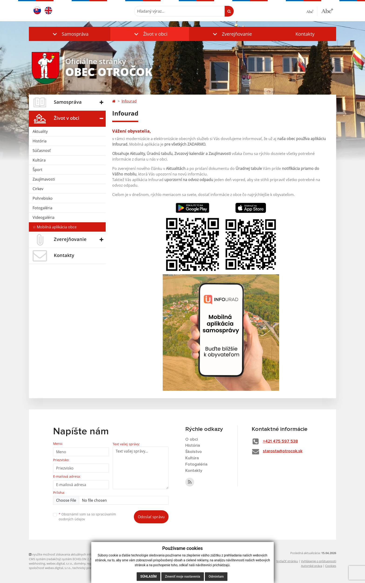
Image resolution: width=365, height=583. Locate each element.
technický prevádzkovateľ (90, 568)
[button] (69, 34)
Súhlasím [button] (148, 576)
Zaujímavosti (44, 179)
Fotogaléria (42, 207)
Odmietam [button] (216, 576)
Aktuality (40, 131)
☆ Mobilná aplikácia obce (55, 227)
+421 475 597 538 (280, 441)
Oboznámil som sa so (87, 516)
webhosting (37, 563)
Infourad (129, 101)
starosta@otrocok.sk (282, 451)
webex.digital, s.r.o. (60, 563)
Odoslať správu (151, 516)
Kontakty (304, 34)
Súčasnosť (42, 150)
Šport (37, 169)
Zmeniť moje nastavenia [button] (182, 576)
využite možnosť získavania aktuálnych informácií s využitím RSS (75, 554)
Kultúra (39, 160)
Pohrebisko (43, 198)
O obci (191, 439)
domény (79, 563)
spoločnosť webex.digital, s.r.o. (50, 568)
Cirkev (38, 188)
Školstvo (193, 452)
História (40, 141)
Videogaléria (43, 217)
